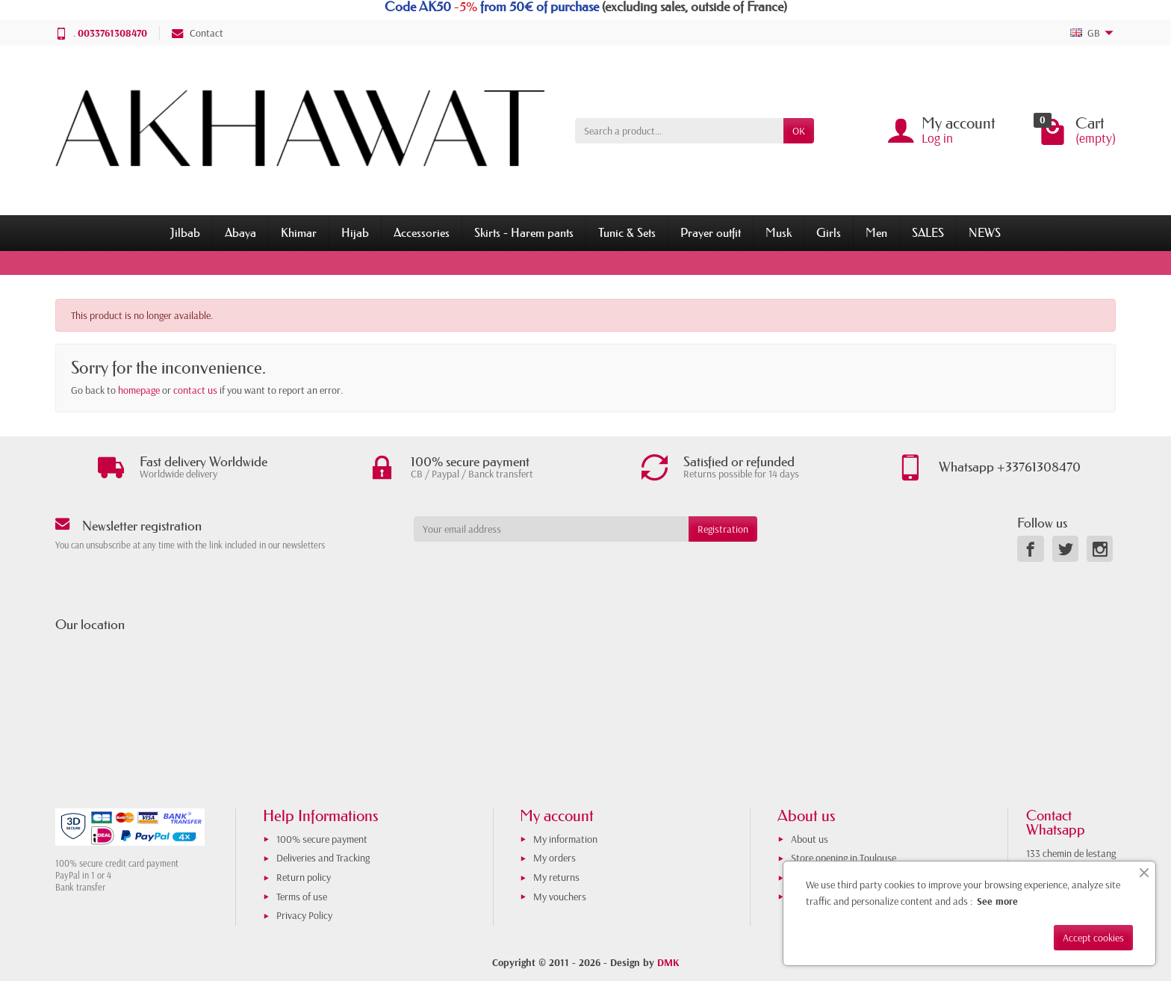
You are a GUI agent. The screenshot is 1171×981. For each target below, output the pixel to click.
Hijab (355, 232)
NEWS (985, 232)
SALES (928, 232)
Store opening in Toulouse (843, 857)
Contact (197, 33)
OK (798, 130)
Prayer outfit (710, 232)
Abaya (240, 232)
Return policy (303, 877)
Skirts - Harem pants (524, 232)
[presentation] (534, 571)
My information (565, 839)
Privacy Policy (304, 915)
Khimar (299, 232)
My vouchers (559, 896)
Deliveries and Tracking (323, 857)
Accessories (422, 232)
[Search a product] (679, 130)
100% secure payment (321, 839)
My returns (556, 877)
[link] (1030, 549)
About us (809, 839)
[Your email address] (551, 529)
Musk (778, 232)
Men (876, 232)
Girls (828, 232)
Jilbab (185, 232)
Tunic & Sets (627, 232)
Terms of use (301, 896)
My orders (554, 857)
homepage (139, 390)
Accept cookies (1093, 937)
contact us (195, 390)
